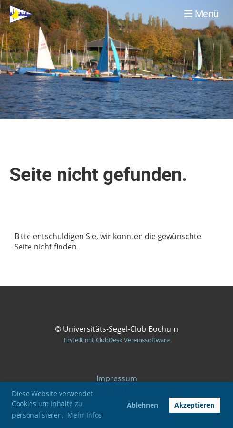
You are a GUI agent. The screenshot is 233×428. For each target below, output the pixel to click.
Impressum (116, 378)
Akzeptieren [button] (194, 404)
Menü (201, 14)
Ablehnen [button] (142, 404)
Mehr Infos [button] (84, 414)
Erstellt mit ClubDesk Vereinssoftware (117, 340)
